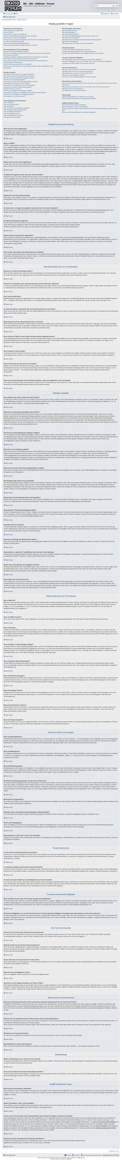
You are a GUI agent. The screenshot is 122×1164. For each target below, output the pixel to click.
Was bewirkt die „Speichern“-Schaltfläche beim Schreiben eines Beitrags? (25, 92)
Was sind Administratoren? (70, 30)
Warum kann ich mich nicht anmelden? (15, 37)
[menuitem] (16, 13)
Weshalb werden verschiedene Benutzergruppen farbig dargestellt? (81, 39)
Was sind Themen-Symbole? (12, 117)
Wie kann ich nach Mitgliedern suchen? (73, 75)
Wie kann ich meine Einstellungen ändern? (16, 51)
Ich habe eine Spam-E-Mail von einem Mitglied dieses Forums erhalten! (83, 53)
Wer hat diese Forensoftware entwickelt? (74, 105)
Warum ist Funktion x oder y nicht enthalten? (75, 106)
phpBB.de (35, 328)
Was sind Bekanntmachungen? (13, 111)
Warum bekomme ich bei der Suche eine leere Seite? (77, 73)
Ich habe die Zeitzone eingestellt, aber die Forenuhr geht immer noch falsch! (26, 57)
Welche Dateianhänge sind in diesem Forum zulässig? (78, 96)
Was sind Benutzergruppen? (70, 34)
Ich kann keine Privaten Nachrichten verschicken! (76, 49)
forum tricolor (51, 1157)
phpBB (64, 1157)
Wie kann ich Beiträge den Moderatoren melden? (18, 90)
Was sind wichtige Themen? (12, 113)
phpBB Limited (21, 328)
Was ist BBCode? (9, 102)
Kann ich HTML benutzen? (11, 104)
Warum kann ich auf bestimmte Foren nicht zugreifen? (19, 85)
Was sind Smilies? (9, 106)
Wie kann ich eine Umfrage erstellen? (14, 79)
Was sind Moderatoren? (69, 32)
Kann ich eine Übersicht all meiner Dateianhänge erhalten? (79, 98)
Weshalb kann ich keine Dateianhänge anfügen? (18, 87)
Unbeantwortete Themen (9, 19)
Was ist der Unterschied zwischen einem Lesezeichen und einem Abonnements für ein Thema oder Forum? (89, 84)
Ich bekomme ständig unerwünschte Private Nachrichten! (78, 51)
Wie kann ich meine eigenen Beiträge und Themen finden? (79, 77)
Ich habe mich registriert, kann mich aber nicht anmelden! (20, 36)
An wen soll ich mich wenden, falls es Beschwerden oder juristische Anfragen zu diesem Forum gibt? (89, 109)
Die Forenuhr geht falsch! (11, 55)
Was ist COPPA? (9, 32)
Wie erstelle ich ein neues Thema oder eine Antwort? (19, 74)
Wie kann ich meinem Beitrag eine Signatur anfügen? (19, 78)
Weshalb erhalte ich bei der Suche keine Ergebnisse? (77, 71)
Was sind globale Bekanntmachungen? (15, 110)
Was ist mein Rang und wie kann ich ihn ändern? (18, 64)
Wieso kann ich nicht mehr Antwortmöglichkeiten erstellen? (21, 81)
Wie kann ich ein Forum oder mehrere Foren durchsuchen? (79, 69)
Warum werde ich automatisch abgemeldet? (16, 43)
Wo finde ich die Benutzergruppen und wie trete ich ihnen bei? (80, 36)
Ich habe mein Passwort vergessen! (14, 41)
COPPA (108, 177)
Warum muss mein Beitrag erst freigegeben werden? (19, 94)
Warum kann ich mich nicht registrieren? (15, 34)
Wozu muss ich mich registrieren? (13, 30)
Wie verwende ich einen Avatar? (13, 62)
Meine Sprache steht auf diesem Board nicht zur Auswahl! (20, 58)
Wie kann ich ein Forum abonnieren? (73, 88)
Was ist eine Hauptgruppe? (70, 41)
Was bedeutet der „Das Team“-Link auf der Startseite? (78, 43)
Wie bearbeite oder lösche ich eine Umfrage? (17, 83)
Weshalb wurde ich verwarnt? (12, 89)
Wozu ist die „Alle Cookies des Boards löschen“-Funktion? (20, 45)
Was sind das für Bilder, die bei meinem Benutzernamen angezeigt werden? (26, 60)
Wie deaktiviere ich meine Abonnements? (74, 90)
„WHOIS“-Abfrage (33, 1120)
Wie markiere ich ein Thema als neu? (14, 96)
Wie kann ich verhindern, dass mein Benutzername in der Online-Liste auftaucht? (27, 53)
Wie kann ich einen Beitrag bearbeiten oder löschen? (19, 76)
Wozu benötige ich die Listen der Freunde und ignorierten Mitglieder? (82, 59)
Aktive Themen (22, 19)
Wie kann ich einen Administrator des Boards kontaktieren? (79, 112)
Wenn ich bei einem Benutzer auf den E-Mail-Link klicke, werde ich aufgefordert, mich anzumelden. (28, 67)
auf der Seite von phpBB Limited (79, 1092)
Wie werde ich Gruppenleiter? (70, 37)
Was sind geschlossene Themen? (13, 115)
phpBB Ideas (94, 1105)
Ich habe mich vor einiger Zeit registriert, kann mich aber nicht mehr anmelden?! (27, 39)
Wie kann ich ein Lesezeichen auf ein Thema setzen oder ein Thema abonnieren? (86, 87)
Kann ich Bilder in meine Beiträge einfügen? (16, 108)
